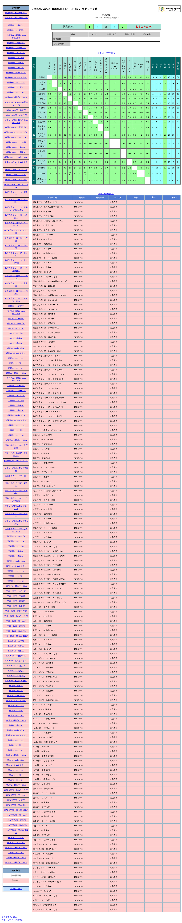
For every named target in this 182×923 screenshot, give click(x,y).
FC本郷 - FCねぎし (16, 715)
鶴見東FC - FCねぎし (16, 92)
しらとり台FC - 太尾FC (16, 820)
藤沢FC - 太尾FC (16, 363)
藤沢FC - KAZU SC (16, 328)
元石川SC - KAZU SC (16, 541)
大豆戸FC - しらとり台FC (16, 420)
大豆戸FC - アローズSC (16, 390)
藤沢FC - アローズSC (16, 323)
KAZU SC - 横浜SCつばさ (16, 681)
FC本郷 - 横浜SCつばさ (16, 720)
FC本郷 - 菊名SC (16, 691)
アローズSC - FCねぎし (16, 631)
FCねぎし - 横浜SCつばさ (16, 862)
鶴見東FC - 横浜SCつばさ (16, 97)
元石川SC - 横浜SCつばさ (16, 586)
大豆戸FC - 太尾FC (16, 430)
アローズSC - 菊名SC (16, 606)
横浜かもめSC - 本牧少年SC (16, 157)
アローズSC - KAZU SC (16, 591)
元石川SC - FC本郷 (16, 546)
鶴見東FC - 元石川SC (16, 43)
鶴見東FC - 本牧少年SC (16, 72)
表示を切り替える (106, 194)
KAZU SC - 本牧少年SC (16, 656)
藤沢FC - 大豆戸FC (16, 306)
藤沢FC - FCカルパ (16, 358)
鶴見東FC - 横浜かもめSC (16, 13)
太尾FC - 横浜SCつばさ (16, 857)
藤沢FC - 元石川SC (16, 318)
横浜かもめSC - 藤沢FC (16, 110)
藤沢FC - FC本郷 (16, 333)
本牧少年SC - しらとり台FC (16, 790)
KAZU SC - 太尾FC (16, 671)
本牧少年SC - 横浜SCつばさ (16, 810)
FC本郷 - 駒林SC (16, 686)
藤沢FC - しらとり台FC (16, 353)
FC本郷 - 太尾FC (16, 710)
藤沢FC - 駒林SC (16, 338)
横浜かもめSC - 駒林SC (16, 147)
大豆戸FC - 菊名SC (16, 410)
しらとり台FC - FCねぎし (16, 825)
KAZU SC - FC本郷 (16, 641)
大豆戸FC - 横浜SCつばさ (16, 440)
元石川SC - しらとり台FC (16, 566)
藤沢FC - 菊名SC (16, 343)
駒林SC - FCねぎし (16, 750)
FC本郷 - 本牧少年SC (16, 695)
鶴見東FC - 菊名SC (16, 67)
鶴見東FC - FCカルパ (16, 82)
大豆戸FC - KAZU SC (16, 395)
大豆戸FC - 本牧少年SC (16, 415)
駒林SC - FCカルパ (16, 740)
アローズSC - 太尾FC (16, 626)
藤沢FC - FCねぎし (16, 368)
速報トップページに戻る (12, 920)
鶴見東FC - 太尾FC (16, 87)
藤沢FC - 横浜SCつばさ (16, 373)
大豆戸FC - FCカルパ (16, 425)
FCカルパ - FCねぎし (16, 842)
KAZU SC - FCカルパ (16, 666)
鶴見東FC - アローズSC (16, 48)
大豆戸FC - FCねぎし (16, 435)
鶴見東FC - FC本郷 (16, 57)
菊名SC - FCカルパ (16, 770)
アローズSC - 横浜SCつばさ (16, 636)
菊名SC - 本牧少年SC (16, 760)
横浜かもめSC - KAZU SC (16, 137)
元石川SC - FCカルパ (16, 571)
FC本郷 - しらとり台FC (16, 700)
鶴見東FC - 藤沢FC (16, 25)
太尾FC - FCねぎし (16, 852)
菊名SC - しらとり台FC (16, 765)
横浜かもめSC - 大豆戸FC (16, 115)
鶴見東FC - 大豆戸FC (16, 30)
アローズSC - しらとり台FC (16, 616)
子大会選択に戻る (9, 917)
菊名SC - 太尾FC (16, 775)
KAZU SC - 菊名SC (16, 651)
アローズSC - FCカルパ (16, 621)
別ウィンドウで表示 (106, 53)
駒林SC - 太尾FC (16, 745)
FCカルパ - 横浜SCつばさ (16, 847)
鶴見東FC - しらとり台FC (16, 77)
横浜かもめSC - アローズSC (16, 132)
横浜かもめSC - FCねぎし (16, 179)
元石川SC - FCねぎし (16, 581)
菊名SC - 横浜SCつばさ (16, 785)
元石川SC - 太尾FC (16, 576)
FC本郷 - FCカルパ (16, 705)
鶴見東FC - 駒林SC (16, 62)
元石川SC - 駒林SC (16, 551)
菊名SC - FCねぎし (16, 780)
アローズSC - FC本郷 (16, 596)
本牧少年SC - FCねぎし (16, 805)
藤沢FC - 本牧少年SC (16, 348)
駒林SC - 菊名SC (16, 725)
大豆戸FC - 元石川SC (16, 385)
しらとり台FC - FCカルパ (16, 815)
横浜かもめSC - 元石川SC (16, 127)
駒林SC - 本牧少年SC (16, 730)
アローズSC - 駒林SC (16, 601)
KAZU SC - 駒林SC (16, 646)
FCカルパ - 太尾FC (16, 838)
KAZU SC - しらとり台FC (16, 661)
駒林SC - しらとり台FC (16, 735)
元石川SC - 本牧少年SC (16, 561)
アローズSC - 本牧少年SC (16, 611)
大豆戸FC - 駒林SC (16, 405)
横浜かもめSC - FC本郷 (16, 142)
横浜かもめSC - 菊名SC (16, 152)
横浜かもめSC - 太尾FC (16, 174)
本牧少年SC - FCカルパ (16, 795)
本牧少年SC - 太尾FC (16, 800)
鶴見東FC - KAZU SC (16, 53)
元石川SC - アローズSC (16, 536)
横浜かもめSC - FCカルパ (16, 169)
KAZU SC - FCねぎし (16, 676)
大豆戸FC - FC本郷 (16, 400)
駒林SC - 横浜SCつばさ (16, 755)
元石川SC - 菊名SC (16, 556)
